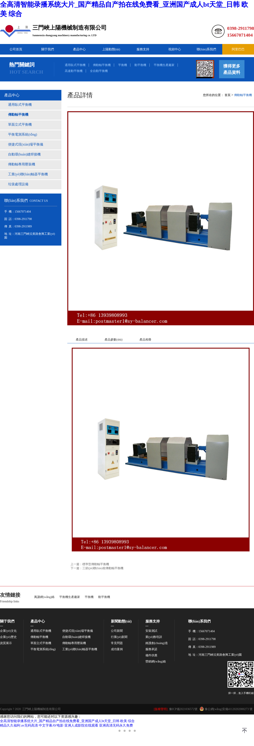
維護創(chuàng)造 (156, 643)
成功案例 (117, 649)
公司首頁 (16, 49)
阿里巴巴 (238, 49)
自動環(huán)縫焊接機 (76, 637)
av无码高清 (29, 725)
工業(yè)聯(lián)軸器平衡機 (79, 649)
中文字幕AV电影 (51, 725)
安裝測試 (151, 630)
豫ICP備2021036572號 (183, 709)
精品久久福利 (10, 725)
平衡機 (122, 65)
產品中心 (79, 49)
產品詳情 (80, 95)
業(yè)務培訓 (153, 637)
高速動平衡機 (74, 71)
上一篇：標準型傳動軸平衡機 (89, 564)
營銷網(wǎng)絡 (155, 661)
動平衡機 (140, 65)
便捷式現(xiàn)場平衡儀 (77, 630)
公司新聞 (117, 630)
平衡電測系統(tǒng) (43, 649)
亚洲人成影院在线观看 (81, 725)
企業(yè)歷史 (8, 637)
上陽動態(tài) (111, 49)
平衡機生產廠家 (164, 65)
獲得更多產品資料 (231, 69)
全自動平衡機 (99, 71)
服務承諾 (151, 649)
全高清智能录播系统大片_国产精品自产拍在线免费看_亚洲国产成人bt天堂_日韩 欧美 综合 (67, 721)
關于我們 (47, 49)
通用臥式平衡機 (75, 65)
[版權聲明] (160, 709)
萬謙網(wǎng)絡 (44, 597)
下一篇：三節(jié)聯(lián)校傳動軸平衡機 (96, 568)
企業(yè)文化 (8, 630)
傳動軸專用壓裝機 (74, 643)
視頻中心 (174, 49)
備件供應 (151, 655)
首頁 (228, 95)
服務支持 (143, 49)
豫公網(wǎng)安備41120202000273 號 (226, 709)
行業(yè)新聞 (119, 637)
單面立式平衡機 (40, 643)
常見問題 (117, 643)
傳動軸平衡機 (102, 65)
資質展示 (6, 643)
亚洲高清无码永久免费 (116, 725)
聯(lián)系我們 (206, 49)
